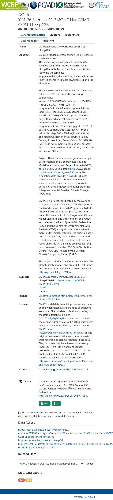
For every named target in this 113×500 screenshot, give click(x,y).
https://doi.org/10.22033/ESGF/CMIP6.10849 (63, 395)
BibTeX (45, 403)
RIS (56, 403)
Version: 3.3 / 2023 (84, 497)
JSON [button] (29, 480)
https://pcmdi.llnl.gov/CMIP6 (55, 272)
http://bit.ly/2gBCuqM (51, 318)
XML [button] (21, 480)
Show (90, 463)
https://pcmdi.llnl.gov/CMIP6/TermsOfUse (62, 332)
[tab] (32, 35)
